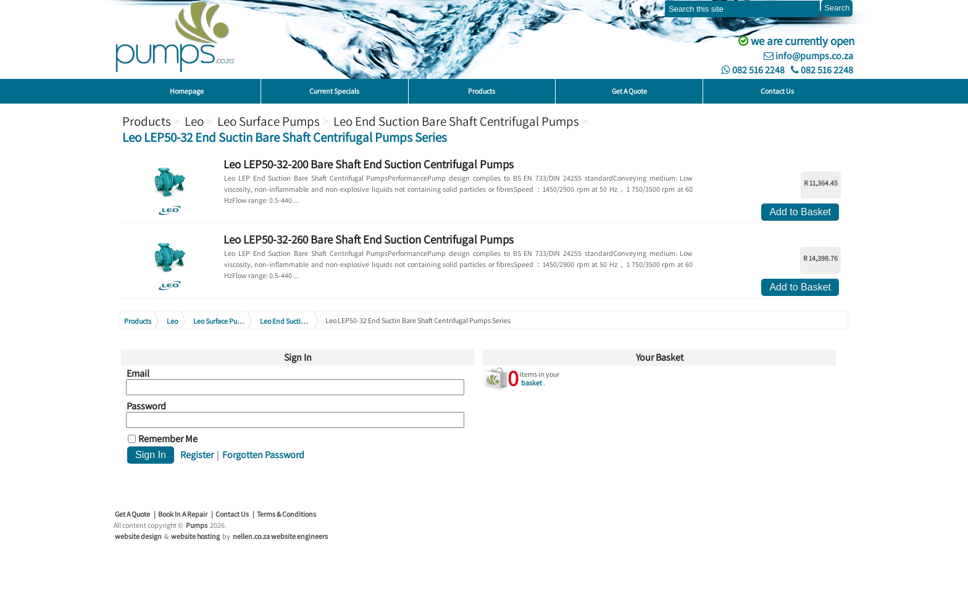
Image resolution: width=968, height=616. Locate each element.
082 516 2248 (753, 70)
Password (146, 406)
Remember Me (168, 439)
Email (138, 374)
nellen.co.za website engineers (280, 536)
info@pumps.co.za (808, 55)
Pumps (196, 525)
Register (197, 454)
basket (531, 382)
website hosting (195, 536)
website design (138, 536)
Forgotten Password (263, 454)
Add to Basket (800, 212)
